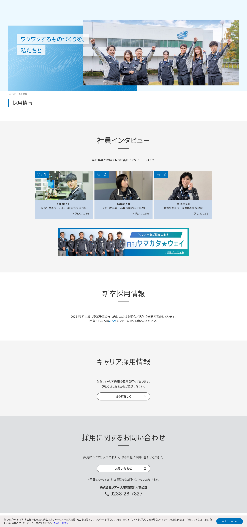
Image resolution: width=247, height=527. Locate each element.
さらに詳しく (123, 396)
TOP (14, 93)
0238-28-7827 (126, 494)
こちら (113, 321)
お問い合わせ (123, 469)
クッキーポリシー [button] (61, 523)
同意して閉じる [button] (229, 521)
